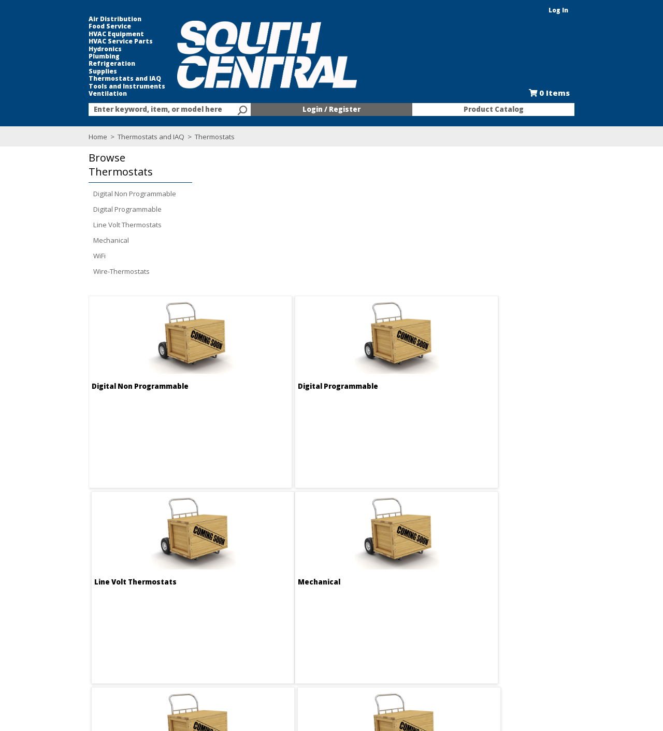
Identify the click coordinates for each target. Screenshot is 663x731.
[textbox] (140, 110)
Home (61, 136)
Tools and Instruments (90, 86)
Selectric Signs (415, 624)
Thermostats (177, 136)
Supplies (66, 71)
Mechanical (74, 240)
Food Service (73, 26)
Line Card (408, 633)
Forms (290, 633)
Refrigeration (75, 63)
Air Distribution (78, 19)
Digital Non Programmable (97, 193)
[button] (101, 165)
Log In (595, 10)
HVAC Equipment (79, 34)
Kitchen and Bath (419, 615)
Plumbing (67, 56)
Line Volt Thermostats (90, 224)
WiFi (62, 255)
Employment (188, 615)
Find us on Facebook (100, 634)
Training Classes (307, 661)
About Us (183, 605)
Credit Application (308, 624)
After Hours (299, 652)
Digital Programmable (90, 209)
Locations (184, 633)
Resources (297, 643)
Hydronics (68, 49)
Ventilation (71, 93)
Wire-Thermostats (84, 271)
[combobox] (145, 110)
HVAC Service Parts (84, 41)
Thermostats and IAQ (88, 78)
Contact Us (186, 624)
